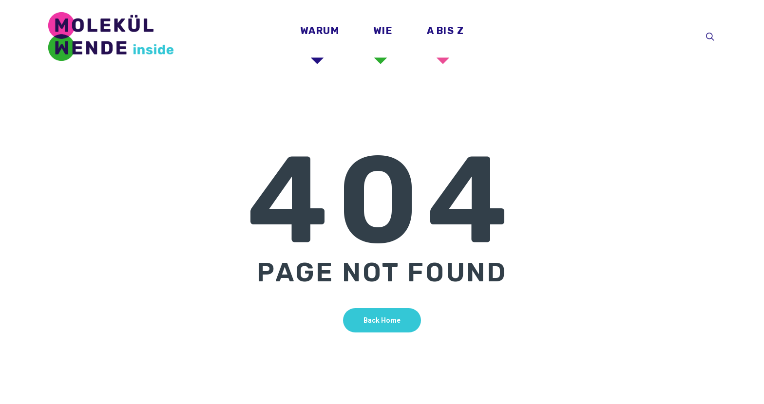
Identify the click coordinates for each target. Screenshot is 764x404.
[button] (745, 5)
